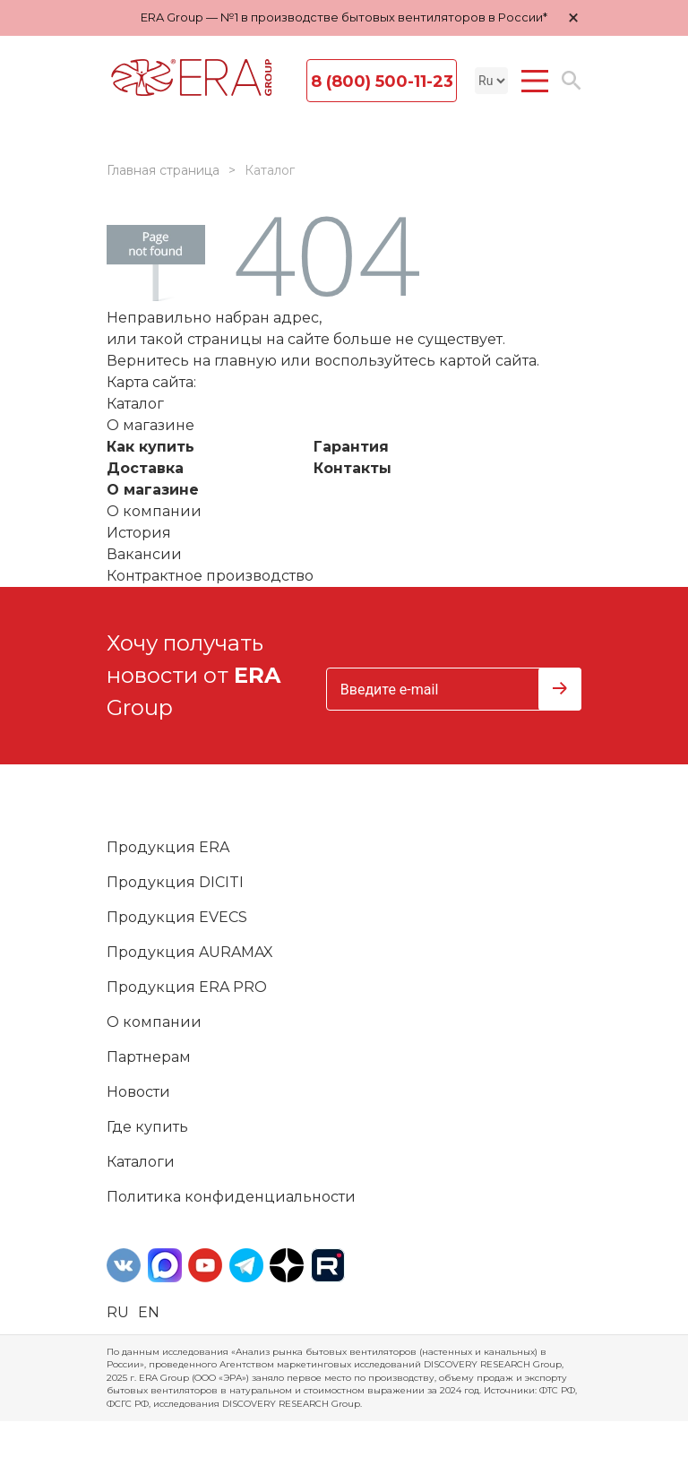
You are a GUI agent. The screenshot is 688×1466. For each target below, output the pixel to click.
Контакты (352, 468)
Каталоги (141, 1161)
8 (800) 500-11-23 (382, 81)
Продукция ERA (168, 847)
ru (118, 1312)
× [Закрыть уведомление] (573, 17)
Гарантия (351, 446)
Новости (138, 1091)
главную (245, 360)
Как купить (150, 446)
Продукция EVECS (177, 917)
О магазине (153, 489)
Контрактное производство (210, 575)
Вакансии (144, 554)
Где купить (147, 1126)
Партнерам (149, 1056)
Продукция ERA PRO (187, 987)
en (148, 1312)
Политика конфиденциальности (231, 1196)
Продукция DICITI (175, 882)
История (139, 532)
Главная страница (163, 170)
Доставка (145, 468)
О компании (154, 511)
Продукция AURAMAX (190, 952)
